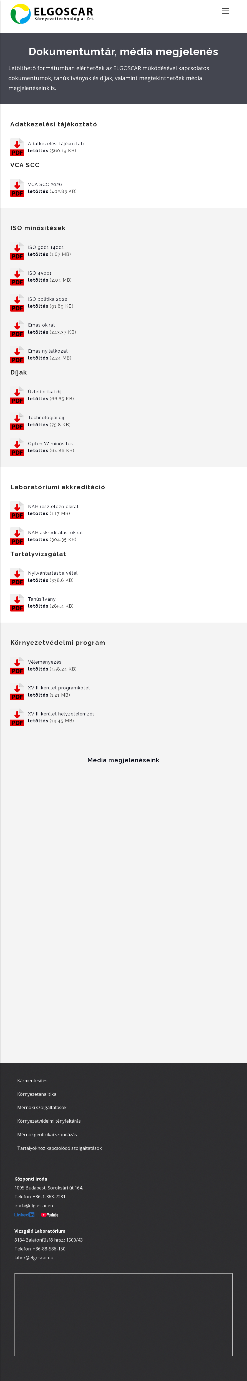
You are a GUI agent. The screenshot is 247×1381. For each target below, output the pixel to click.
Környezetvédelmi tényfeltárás (49, 1121)
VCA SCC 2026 (45, 184)
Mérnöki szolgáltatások (42, 1107)
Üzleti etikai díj (45, 391)
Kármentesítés (32, 1080)
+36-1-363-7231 (49, 1197)
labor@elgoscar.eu (33, 1258)
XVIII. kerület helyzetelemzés (61, 714)
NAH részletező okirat (53, 506)
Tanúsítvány (42, 599)
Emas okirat (41, 325)
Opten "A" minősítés (50, 443)
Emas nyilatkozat (48, 351)
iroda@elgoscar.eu (33, 1205)
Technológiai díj (46, 417)
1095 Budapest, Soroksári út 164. (48, 1188)
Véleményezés (45, 662)
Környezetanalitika (36, 1094)
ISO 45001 (40, 273)
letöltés (38, 150)
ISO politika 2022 (47, 299)
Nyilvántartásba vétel (53, 573)
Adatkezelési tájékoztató (57, 143)
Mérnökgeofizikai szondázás (47, 1135)
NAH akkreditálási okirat (55, 532)
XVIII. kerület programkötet (59, 687)
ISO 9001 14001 (46, 247)
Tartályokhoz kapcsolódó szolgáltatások (59, 1148)
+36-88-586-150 (49, 1249)
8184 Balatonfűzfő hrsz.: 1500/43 (48, 1240)
